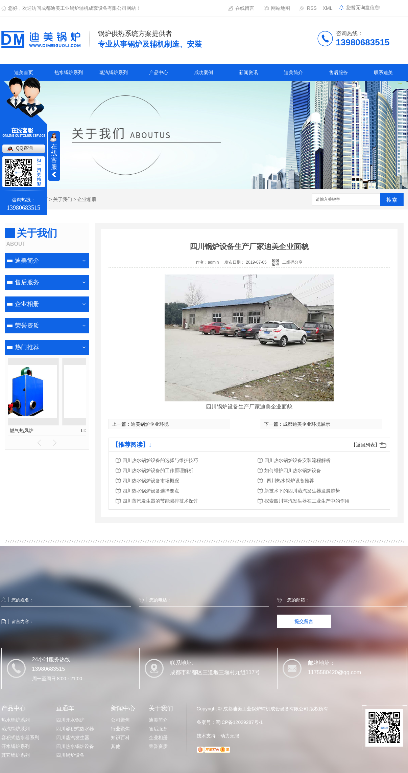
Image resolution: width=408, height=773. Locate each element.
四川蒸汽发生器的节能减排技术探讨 (160, 501)
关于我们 (62, 199)
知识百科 (120, 737)
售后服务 (338, 72)
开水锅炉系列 (15, 746)
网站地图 (280, 8)
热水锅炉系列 (68, 72)
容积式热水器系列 (20, 737)
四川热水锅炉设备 (75, 746)
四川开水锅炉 (70, 720)
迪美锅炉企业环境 (150, 424)
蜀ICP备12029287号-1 (239, 722)
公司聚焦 (120, 720)
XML (328, 8)
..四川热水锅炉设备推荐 (289, 480)
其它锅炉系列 (15, 755)
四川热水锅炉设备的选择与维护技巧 (160, 460)
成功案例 (203, 72)
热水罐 (47, 430)
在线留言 (244, 8)
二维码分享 (292, 262)
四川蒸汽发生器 (72, 737)
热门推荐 (27, 347)
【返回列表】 (365, 444)
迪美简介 (293, 72)
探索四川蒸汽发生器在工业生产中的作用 (307, 501)
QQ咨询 (24, 148)
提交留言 (303, 621)
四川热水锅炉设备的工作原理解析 (157, 470)
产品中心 (158, 72)
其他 (115, 746)
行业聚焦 (120, 728)
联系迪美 (383, 72)
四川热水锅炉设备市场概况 (150, 480)
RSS (312, 8)
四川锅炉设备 (70, 755)
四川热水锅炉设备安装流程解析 (297, 460)
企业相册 (86, 199)
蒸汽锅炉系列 (113, 72)
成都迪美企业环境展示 (306, 424)
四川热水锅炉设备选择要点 (150, 490)
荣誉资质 (27, 325)
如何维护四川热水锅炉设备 (292, 470)
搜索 (391, 200)
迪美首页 (23, 72)
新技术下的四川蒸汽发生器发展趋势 (302, 490)
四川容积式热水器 (75, 728)
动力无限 (229, 735)
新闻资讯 (248, 72)
